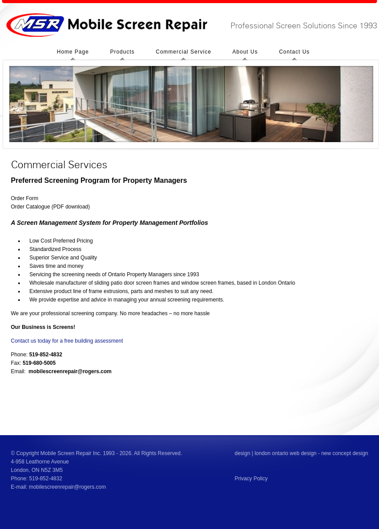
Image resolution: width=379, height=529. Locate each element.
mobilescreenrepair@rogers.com (67, 487)
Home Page (73, 52)
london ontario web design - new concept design (311, 453)
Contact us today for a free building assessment (67, 341)
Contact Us (294, 52)
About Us (245, 52)
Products (122, 52)
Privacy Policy (251, 478)
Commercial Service (183, 52)
